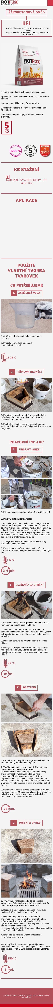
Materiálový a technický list (26, 182)
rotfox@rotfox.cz (43, 995)
